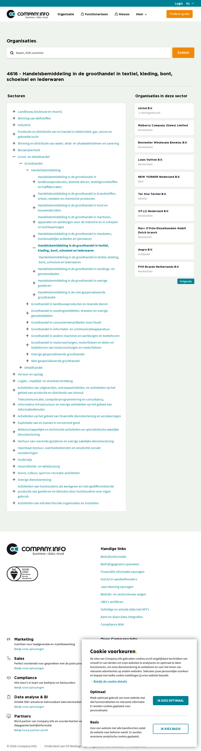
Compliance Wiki (112, 624)
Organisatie (66, 14)
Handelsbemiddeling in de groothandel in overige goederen (72, 283)
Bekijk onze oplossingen (29, 649)
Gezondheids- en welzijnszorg (39, 466)
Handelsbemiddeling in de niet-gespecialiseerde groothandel (71, 294)
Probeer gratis (179, 14)
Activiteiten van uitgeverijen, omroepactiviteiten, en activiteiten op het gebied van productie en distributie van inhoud (66, 390)
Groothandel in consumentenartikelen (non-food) (66, 322)
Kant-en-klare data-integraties (122, 617)
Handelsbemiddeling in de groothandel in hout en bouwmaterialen (73, 207)
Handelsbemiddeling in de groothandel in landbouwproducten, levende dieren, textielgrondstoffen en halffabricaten (78, 182)
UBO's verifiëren (112, 602)
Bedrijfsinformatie (113, 556)
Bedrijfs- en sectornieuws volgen (123, 594)
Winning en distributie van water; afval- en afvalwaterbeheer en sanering (68, 143)
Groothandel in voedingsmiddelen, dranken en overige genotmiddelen (69, 313)
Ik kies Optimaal (170, 701)
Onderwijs (25, 459)
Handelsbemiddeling (45, 170)
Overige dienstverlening (34, 479)
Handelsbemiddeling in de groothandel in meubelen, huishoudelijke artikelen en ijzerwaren (75, 236)
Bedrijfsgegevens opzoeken (120, 564)
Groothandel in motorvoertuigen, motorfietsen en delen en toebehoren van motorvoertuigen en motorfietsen (72, 344)
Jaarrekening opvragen (117, 587)
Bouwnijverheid (29, 150)
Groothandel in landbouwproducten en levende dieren (69, 304)
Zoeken (183, 52)
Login (179, 3)
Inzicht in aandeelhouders (119, 579)
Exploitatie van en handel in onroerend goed (49, 423)
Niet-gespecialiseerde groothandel (55, 361)
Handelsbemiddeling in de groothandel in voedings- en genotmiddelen (76, 271)
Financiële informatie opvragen (123, 571)
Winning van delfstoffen (34, 118)
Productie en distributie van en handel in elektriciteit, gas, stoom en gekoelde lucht (65, 134)
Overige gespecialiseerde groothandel (57, 354)
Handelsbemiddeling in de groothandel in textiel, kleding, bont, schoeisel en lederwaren (73, 247)
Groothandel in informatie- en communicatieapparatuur (70, 329)
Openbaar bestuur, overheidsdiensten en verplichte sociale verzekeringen (59, 450)
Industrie (24, 125)
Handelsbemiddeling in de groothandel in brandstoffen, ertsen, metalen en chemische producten (77, 196)
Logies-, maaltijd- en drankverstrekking (45, 381)
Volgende (186, 281)
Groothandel (33, 163)
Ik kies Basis (171, 729)
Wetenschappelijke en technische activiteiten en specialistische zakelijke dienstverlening (68, 431)
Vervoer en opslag (30, 374)
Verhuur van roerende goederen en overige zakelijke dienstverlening (66, 441)
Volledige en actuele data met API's (125, 609)
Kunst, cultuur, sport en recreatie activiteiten (49, 473)
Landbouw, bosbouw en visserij (40, 111)
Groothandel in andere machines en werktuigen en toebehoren (75, 336)
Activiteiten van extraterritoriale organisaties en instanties (58, 503)
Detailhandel (33, 367)
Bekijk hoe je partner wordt (31, 730)
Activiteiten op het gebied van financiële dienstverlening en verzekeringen (69, 416)
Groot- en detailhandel (34, 157)
